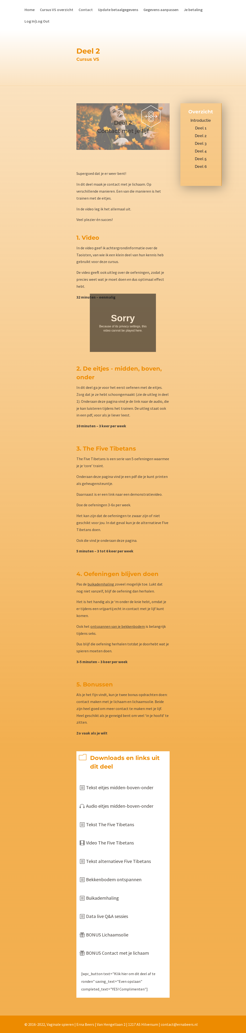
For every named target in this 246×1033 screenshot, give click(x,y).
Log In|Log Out (37, 21)
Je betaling (193, 10)
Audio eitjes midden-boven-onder (119, 806)
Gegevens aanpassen (160, 10)
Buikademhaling (102, 898)
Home (30, 10)
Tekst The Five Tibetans (110, 824)
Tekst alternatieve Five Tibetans (118, 861)
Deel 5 (201, 159)
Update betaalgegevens (118, 10)
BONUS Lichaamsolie (107, 935)
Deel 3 (201, 143)
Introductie (201, 120)
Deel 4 (201, 151)
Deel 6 (201, 166)
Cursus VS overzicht (56, 10)
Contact (86, 10)
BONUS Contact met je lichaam (117, 953)
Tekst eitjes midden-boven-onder (119, 787)
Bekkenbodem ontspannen (113, 879)
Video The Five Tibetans (110, 843)
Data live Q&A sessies (107, 916)
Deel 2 (201, 136)
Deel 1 (201, 128)
